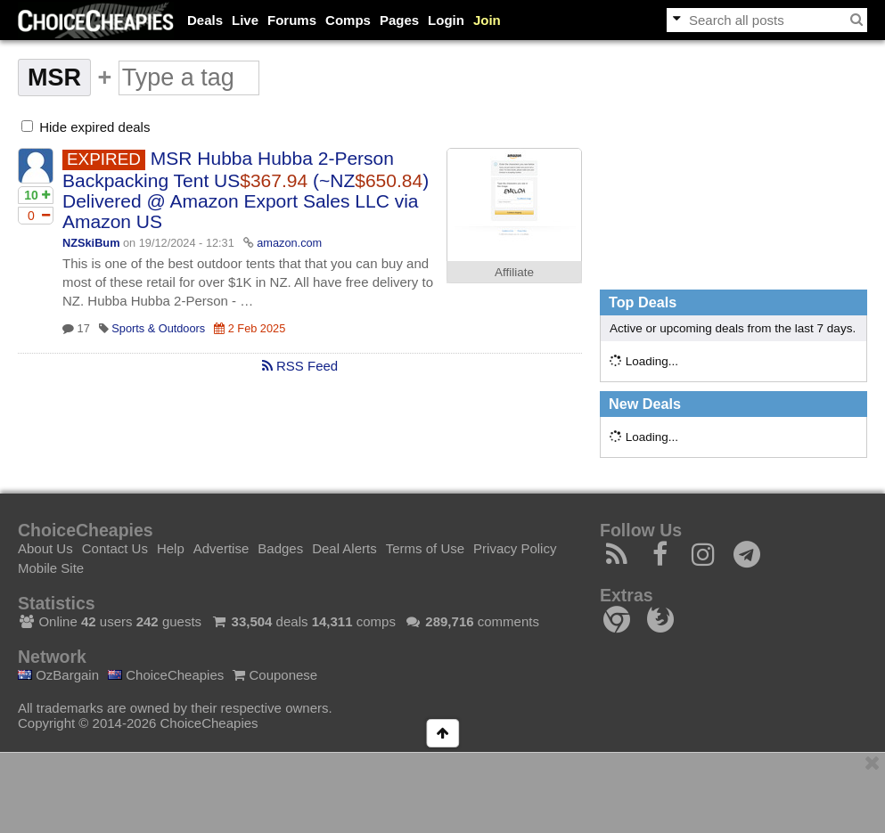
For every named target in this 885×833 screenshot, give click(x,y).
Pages (399, 20)
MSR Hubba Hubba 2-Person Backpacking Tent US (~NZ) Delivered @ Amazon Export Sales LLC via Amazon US (245, 190)
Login (446, 20)
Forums (291, 20)
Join (487, 20)
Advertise (221, 548)
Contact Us (115, 548)
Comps (348, 20)
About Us (45, 548)
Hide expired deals (85, 127)
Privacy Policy (514, 548)
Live (245, 20)
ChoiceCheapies (166, 674)
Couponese (275, 674)
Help (170, 548)
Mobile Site (51, 568)
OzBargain (58, 674)
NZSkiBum (90, 242)
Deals (205, 20)
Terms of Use (425, 548)
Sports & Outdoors (158, 328)
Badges (280, 548)
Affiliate (514, 272)
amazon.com (289, 242)
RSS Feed (300, 365)
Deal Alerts (344, 548)
